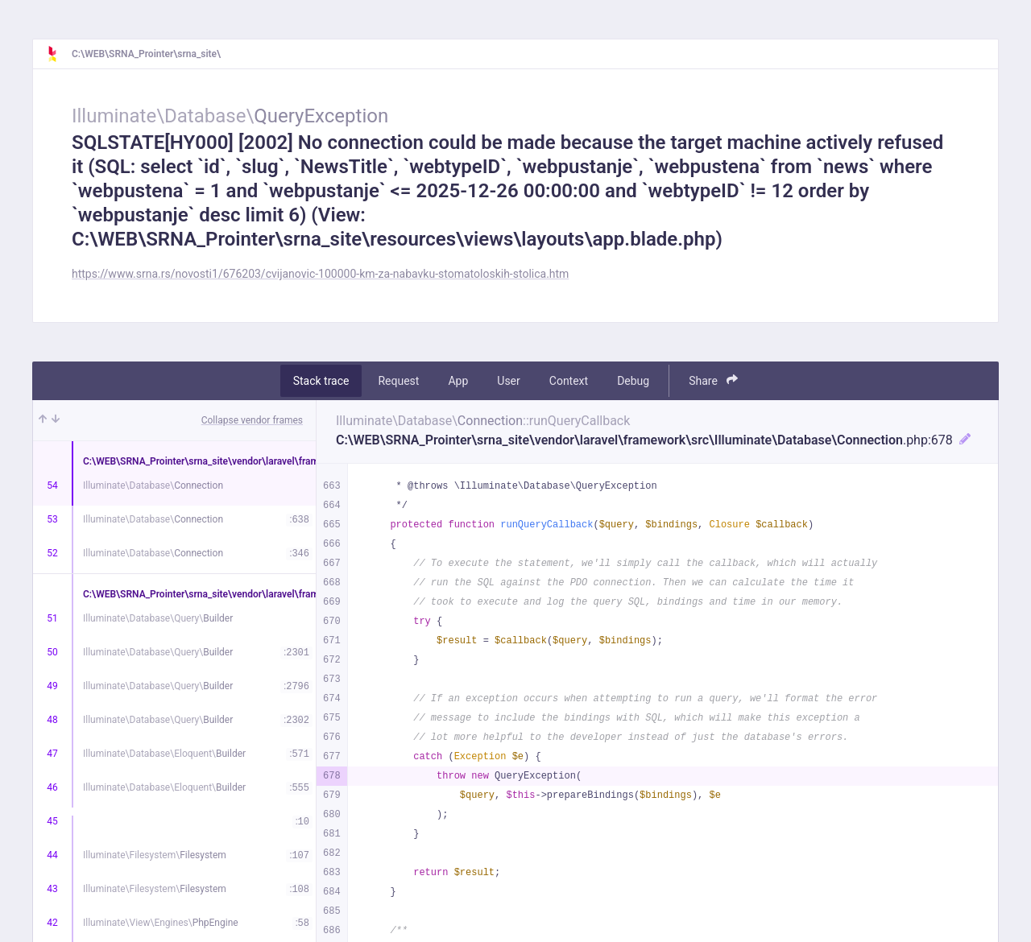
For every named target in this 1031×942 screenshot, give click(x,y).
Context (568, 380)
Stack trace (321, 380)
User (508, 380)
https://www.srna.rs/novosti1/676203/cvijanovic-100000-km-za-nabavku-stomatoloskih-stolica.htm (320, 273)
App (458, 380)
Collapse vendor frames (252, 420)
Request (398, 380)
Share (713, 380)
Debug (633, 380)
